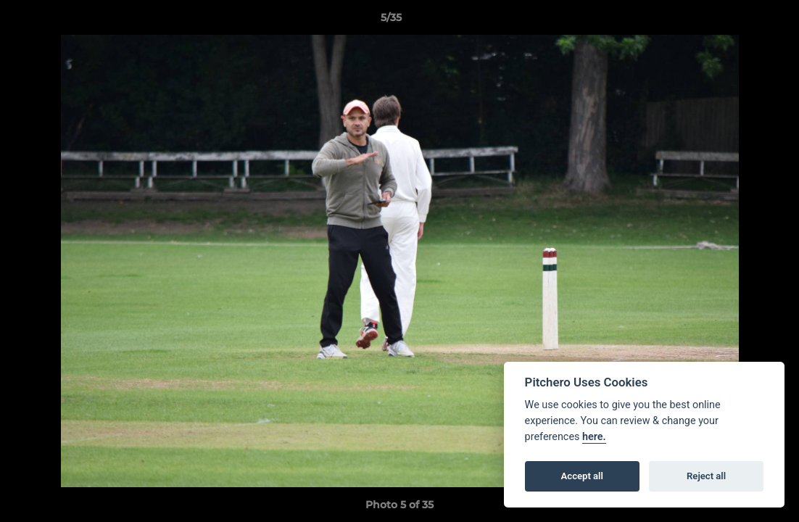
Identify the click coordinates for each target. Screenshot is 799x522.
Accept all (582, 476)
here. (594, 437)
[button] (738, 21)
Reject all (706, 476)
